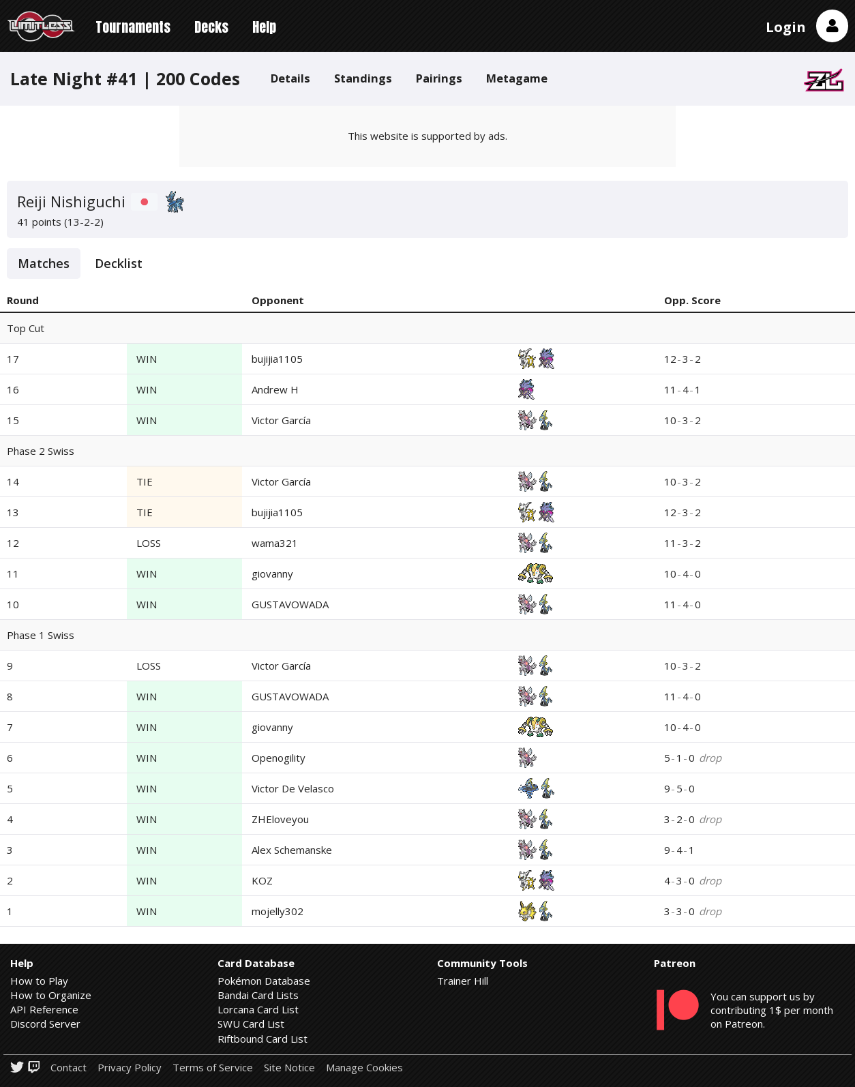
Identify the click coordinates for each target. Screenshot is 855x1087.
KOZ (262, 880)
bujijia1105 (277, 359)
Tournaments (132, 27)
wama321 (275, 543)
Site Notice (289, 1067)
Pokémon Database (263, 980)
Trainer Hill (462, 980)
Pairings (439, 78)
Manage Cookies (364, 1067)
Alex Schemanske (292, 850)
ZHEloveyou (280, 819)
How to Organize (50, 995)
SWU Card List (250, 1023)
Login (786, 27)
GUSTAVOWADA (290, 604)
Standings (363, 78)
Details (290, 78)
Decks (211, 27)
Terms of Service (212, 1067)
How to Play (39, 980)
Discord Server (45, 1023)
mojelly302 (277, 911)
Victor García (281, 420)
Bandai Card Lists (258, 995)
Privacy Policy (129, 1067)
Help (264, 27)
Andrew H (275, 389)
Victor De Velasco (293, 788)
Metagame (517, 78)
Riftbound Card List (262, 1038)
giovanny (272, 573)
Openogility (278, 757)
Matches (44, 263)
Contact (68, 1067)
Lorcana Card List (258, 1009)
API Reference (44, 1009)
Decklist (118, 263)
